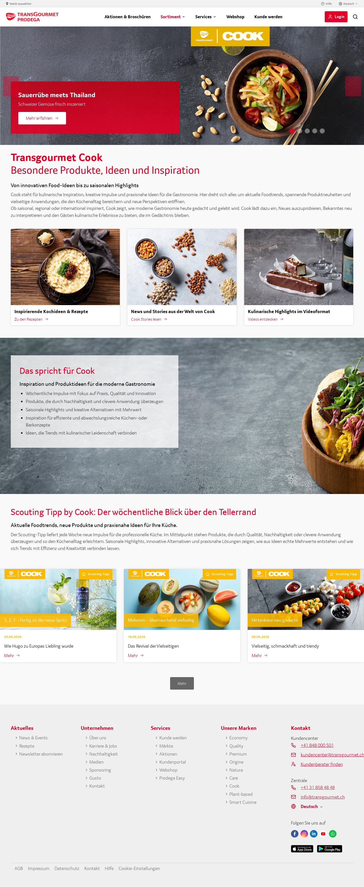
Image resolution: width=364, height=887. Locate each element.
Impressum (39, 868)
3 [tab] (307, 130)
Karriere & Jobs (103, 746)
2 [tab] (299, 130)
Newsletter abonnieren (41, 754)
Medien (96, 762)
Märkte (166, 746)
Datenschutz (67, 868)
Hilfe (329, 3)
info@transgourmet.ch (323, 797)
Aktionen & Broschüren (128, 16)
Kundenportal (172, 762)
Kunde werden (268, 16)
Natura (236, 770)
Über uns (97, 737)
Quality (236, 746)
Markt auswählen (21, 3)
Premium (238, 754)
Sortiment (171, 16)
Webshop (235, 16)
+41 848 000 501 (317, 745)
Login (339, 16)
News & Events (33, 737)
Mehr (9, 655)
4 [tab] (314, 130)
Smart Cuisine (242, 802)
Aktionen (168, 754)
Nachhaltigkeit (103, 754)
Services (203, 16)
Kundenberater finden (322, 764)
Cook (234, 786)
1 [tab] (292, 130)
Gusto (95, 778)
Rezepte (26, 746)
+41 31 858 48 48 (318, 787)
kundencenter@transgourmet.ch (327, 754)
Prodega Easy (172, 778)
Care (233, 778)
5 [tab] (322, 130)
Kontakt (97, 786)
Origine (236, 762)
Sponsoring (100, 770)
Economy (238, 737)
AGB (19, 868)
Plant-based (241, 794)
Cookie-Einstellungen (139, 868)
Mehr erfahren (39, 118)
